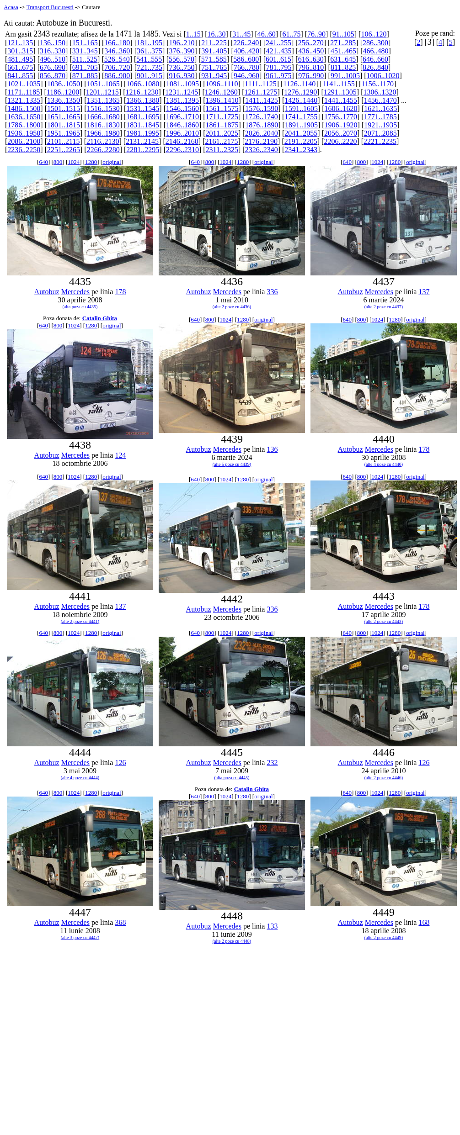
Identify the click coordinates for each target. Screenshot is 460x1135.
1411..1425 (261, 100)
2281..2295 (142, 149)
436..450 (311, 51)
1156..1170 (377, 84)
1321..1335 (23, 100)
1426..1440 (300, 100)
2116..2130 (102, 141)
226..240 (246, 43)
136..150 (52, 43)
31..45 (241, 34)
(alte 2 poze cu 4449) (383, 937)
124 (120, 455)
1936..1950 (23, 133)
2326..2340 (261, 149)
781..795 (279, 67)
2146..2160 (182, 141)
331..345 (85, 51)
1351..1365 (103, 100)
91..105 (343, 34)
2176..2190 (261, 141)
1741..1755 (300, 117)
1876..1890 (261, 125)
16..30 (216, 34)
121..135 (20, 43)
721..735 (149, 67)
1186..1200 (63, 92)
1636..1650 (23, 117)
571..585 (214, 59)
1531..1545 (142, 108)
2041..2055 (300, 133)
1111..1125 (261, 84)
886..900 (117, 75)
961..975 (279, 75)
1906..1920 (341, 125)
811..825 (343, 67)
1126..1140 (299, 84)
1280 (91, 161)
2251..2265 (63, 149)
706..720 (117, 67)
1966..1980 (103, 133)
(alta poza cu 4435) (80, 306)
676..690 (52, 67)
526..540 (117, 59)
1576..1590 (261, 108)
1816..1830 (103, 125)
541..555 (149, 59)
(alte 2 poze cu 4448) (232, 941)
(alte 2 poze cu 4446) (383, 777)
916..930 (182, 75)
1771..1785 (380, 117)
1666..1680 (103, 117)
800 (58, 161)
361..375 (149, 51)
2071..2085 (380, 133)
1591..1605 (301, 108)
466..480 (376, 51)
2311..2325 (222, 149)
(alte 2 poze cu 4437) (383, 306)
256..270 (311, 43)
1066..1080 (142, 84)
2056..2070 (340, 133)
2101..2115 (63, 141)
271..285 (343, 43)
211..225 (213, 43)
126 (120, 762)
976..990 (311, 75)
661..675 (20, 67)
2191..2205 (300, 141)
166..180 (117, 43)
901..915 (149, 75)
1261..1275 (260, 92)
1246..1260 (221, 92)
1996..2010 (182, 133)
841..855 (20, 75)
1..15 (193, 34)
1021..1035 (23, 84)
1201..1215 (102, 92)
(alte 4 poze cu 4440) (383, 464)
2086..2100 (23, 141)
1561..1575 (222, 108)
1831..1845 (142, 125)
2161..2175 (221, 141)
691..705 (85, 67)
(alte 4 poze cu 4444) (80, 777)
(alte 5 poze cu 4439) (232, 464)
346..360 (117, 51)
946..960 (246, 75)
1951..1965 (63, 133)
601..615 (278, 59)
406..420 (246, 51)
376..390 (182, 51)
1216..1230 (142, 92)
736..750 (182, 67)
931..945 (214, 75)
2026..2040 (261, 133)
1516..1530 (103, 108)
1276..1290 (300, 92)
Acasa (11, 7)
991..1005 (345, 75)
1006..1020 (383, 75)
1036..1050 (63, 84)
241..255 (278, 43)
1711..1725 (222, 117)
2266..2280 (103, 149)
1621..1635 (380, 108)
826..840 (375, 67)
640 (43, 161)
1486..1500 (23, 108)
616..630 (311, 59)
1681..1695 (142, 117)
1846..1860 (182, 125)
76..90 (316, 34)
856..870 (52, 75)
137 (423, 292)
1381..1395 (182, 100)
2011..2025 (222, 133)
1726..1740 (261, 117)
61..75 (291, 34)
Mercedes (75, 292)
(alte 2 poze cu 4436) (232, 306)
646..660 (375, 59)
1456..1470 (380, 100)
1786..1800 (23, 125)
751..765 (214, 67)
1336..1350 (63, 100)
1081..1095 (182, 84)
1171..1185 (23, 92)
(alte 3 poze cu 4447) (80, 937)
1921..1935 (380, 125)
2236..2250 (23, 149)
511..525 (84, 59)
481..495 (20, 59)
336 (272, 292)
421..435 (279, 51)
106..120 (373, 34)
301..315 (20, 51)
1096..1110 (222, 84)
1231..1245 (181, 92)
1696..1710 (182, 117)
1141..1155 (338, 84)
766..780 (246, 67)
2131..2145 (142, 141)
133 (272, 926)
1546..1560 (182, 108)
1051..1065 (103, 84)
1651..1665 (63, 117)
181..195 (149, 43)
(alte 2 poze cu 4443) (383, 621)
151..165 (85, 43)
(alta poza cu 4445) (232, 777)
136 (272, 449)
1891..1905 (301, 125)
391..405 (214, 51)
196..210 (182, 43)
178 (120, 292)
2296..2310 (182, 149)
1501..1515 (63, 108)
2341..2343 (300, 149)
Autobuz (46, 292)
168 (423, 922)
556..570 (181, 59)
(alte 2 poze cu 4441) (80, 621)
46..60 (266, 34)
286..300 (375, 43)
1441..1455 (340, 100)
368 (120, 922)
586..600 (246, 59)
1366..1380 (142, 100)
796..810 (311, 67)
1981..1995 (142, 133)
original (111, 161)
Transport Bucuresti (50, 7)
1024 (74, 161)
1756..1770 (340, 117)
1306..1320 (379, 92)
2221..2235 (380, 141)
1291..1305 (340, 92)
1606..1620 (341, 108)
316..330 (52, 51)
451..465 (343, 51)
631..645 (343, 59)
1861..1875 (222, 125)
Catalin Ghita (99, 318)
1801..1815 (63, 125)
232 (272, 762)
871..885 (85, 75)
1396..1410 (222, 100)
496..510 (52, 59)
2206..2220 (340, 141)
